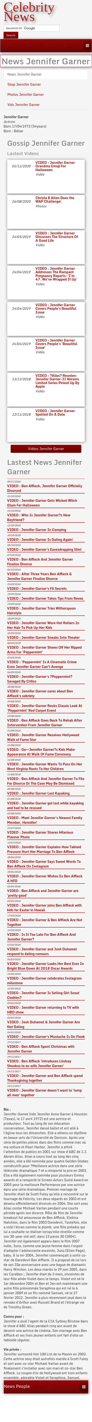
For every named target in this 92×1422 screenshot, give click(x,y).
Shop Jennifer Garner (24, 84)
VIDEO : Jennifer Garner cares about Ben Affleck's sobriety (40, 693)
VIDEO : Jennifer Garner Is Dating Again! (40, 539)
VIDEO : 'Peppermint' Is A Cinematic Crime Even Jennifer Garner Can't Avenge (42, 664)
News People (17, 1386)
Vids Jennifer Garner (23, 104)
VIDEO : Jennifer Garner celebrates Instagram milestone (44, 981)
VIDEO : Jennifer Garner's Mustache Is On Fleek (46, 1036)
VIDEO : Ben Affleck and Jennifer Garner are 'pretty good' (43, 893)
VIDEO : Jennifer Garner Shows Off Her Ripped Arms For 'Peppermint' (44, 650)
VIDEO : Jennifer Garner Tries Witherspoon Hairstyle (41, 611)
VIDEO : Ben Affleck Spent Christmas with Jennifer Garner (40, 1049)
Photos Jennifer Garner (25, 94)
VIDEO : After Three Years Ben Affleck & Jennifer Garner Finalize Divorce (39, 576)
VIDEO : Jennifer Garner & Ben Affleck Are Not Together (44, 922)
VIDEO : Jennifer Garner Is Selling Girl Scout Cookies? (43, 995)
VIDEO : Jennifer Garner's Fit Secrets (37, 588)
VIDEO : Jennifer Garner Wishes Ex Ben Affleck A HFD (44, 878)
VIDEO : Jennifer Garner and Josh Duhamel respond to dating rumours (42, 951)
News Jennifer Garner (24, 74)
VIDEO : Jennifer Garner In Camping (36, 529)
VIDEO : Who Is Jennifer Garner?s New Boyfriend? (38, 517)
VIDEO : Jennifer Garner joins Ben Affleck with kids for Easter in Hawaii (44, 908)
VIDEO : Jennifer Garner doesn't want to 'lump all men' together (44, 1093)
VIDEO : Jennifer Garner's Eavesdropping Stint (44, 549)
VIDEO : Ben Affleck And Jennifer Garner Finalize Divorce (40, 562)
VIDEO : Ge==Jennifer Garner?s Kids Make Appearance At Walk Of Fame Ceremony (41, 752)
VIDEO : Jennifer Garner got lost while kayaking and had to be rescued (45, 805)
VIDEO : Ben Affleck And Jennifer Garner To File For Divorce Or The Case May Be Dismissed (45, 781)
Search (11, 35)
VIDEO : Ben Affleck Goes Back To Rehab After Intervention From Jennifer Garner (44, 723)
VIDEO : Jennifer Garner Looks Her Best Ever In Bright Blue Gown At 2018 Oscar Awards (45, 966)
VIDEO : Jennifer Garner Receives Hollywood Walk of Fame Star (43, 737)
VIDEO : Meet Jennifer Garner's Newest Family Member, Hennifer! (44, 820)
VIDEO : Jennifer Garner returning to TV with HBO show (43, 1010)
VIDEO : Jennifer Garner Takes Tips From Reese (45, 598)
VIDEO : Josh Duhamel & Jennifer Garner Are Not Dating (43, 1024)
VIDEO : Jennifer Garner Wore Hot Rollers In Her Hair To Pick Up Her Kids (43, 625)
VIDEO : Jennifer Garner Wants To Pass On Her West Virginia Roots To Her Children (44, 766)
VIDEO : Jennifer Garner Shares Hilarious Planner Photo (40, 835)
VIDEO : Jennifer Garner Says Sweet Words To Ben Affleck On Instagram (44, 864)
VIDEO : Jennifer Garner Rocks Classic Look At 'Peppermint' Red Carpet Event (44, 708)
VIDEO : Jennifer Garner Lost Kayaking (38, 793)
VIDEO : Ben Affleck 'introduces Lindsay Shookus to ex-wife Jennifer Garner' (39, 1063)
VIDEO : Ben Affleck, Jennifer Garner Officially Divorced (44, 488)
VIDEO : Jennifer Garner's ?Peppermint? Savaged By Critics (39, 679)
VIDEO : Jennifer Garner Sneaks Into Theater (43, 637)
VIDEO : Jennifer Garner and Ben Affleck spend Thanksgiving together (45, 1078)
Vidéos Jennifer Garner (46, 448)
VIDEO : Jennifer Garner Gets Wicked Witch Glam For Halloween (42, 503)
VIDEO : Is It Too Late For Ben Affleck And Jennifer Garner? (41, 937)
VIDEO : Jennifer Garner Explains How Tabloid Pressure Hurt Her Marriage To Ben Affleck (44, 849)
